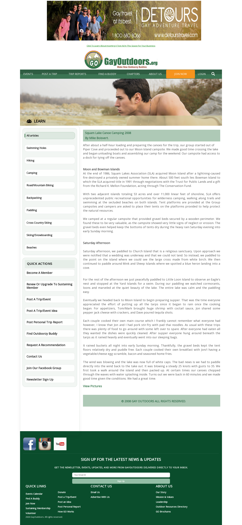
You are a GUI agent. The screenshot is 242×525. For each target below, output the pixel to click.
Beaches (32, 247)
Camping (32, 173)
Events (28, 74)
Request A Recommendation (46, 345)
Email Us (95, 492)
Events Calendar (34, 493)
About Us (155, 74)
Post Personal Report (69, 506)
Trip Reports (77, 74)
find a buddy (107, 74)
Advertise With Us (100, 496)
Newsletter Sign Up (40, 379)
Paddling (32, 210)
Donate (62, 492)
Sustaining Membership (38, 508)
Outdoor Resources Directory (171, 506)
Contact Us (34, 356)
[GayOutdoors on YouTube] (60, 445)
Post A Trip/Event (39, 299)
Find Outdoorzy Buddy (42, 333)
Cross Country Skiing (39, 222)
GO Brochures (163, 511)
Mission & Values (165, 496)
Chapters (133, 74)
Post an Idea (64, 501)
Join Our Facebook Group (44, 368)
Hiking (30, 160)
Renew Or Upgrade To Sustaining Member (49, 286)
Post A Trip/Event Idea (42, 311)
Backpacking (34, 198)
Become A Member (39, 273)
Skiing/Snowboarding (39, 235)
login (202, 74)
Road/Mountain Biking (40, 185)
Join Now (180, 74)
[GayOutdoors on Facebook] (29, 445)
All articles (33, 135)
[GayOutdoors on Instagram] (44, 445)
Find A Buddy (33, 498)
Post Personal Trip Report (44, 322)
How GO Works (66, 511)
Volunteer (31, 513)
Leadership (162, 501)
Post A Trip (49, 74)
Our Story (161, 492)
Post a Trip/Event (67, 496)
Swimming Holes (36, 148)
